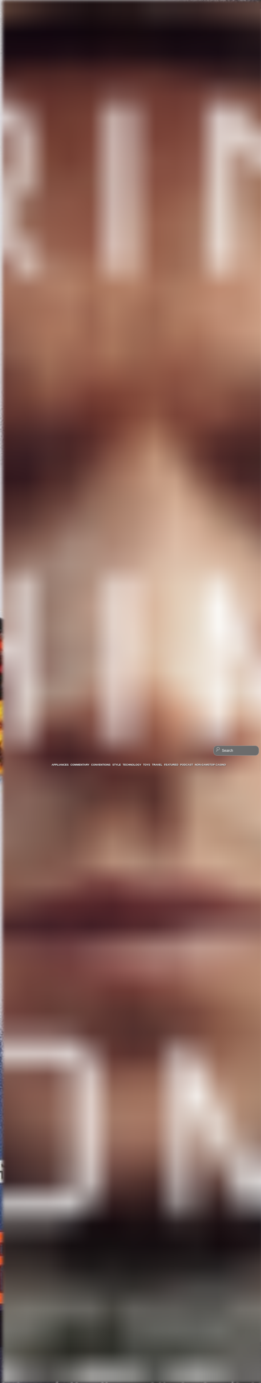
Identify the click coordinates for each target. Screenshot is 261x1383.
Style (116, 764)
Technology (132, 764)
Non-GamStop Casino (210, 764)
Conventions (101, 764)
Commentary (80, 764)
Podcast (186, 764)
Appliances (60, 764)
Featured (171, 764)
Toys (146, 764)
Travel (157, 764)
